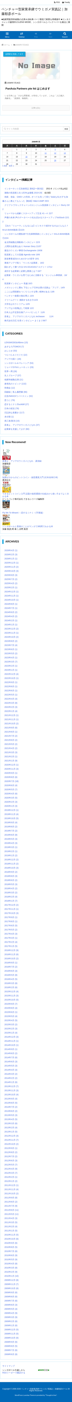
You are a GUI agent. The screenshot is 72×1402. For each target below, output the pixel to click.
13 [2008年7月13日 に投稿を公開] (65, 153)
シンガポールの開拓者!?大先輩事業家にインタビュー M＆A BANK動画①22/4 (35, 236)
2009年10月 (11, 1288)
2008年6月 (10, 1354)
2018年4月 (10, 888)
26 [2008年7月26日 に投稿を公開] (55, 160)
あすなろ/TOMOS (14, 346)
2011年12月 (11, 1185)
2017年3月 (10, 938)
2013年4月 (10, 1119)
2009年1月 (10, 1325)
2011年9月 (10, 1197)
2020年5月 (10, 789)
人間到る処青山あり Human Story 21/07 (22, 246)
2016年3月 (10, 983)
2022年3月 (10, 703)
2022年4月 (10, 699)
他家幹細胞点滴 (13, 379)
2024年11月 (11, 596)
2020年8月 (10, 777)
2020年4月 (10, 793)
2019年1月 (10, 855)
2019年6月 (10, 835)
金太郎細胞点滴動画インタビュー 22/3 (22, 242)
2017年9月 (10, 917)
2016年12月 (11, 950)
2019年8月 (10, 826)
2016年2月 (10, 987)
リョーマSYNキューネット (19, 367)
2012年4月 (10, 1169)
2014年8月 (10, 1053)
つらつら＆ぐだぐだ (15, 355)
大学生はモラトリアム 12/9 (17, 304)
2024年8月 (10, 604)
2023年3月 (10, 662)
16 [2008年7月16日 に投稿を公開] (26, 157)
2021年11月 (11, 719)
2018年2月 (10, 897)
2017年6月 (10, 925)
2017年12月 (11, 905)
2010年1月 (11, 1276)
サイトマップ (8, 1366)
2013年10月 (11, 1094)
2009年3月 (10, 1317)
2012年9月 (10, 1148)
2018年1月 (10, 901)
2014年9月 (10, 1049)
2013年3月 (10, 1123)
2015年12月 (11, 991)
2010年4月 (10, 1263)
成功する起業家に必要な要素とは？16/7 (22, 271)
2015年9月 (10, 1004)
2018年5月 (10, 884)
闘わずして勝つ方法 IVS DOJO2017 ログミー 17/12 (28, 267)
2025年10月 (11, 571)
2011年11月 (11, 1189)
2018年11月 (11, 864)
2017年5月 (10, 929)
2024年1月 (10, 624)
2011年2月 (10, 1226)
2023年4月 (10, 657)
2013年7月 (10, 1107)
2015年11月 (11, 995)
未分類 (9, 417)
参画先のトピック (15, 384)
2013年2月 (10, 1127)
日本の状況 (11, 408)
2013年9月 (10, 1099)
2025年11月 (11, 567)
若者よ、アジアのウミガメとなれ (22, 425)
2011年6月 (11, 1210)
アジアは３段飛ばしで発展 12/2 (19, 308)
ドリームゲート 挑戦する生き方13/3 (21, 300)
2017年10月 (11, 913)
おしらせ (10, 351)
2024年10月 (11, 600)
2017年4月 (10, 934)
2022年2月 (10, 707)
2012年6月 (10, 1160)
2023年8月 (10, 641)
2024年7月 (10, 608)
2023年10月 (11, 637)
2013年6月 (10, 1111)
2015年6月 (10, 1012)
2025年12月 (11, 563)
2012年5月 (10, 1164)
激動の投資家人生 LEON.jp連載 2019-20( (23, 193)
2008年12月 (11, 1329)
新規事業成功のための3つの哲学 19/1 (21, 259)
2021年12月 (11, 715)
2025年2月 (10, 587)
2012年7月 (10, 1156)
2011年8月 (10, 1202)
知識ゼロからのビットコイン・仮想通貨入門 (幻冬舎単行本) (30, 477)
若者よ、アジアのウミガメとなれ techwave (24, 316)
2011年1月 (10, 1230)
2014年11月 (11, 1041)
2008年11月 (11, 1334)
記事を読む (36, 108)
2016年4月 (10, 979)
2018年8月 (10, 876)
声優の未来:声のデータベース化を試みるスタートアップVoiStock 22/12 (35, 219)
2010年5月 (10, 1259)
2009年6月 (10, 1305)
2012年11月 (11, 1140)
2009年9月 (10, 1292)
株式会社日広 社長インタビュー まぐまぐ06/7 (25, 320)
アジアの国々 (12, 359)
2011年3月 (10, 1222)
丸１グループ (12, 375)
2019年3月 (10, 847)
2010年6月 (10, 1255)
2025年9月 (10, 575)
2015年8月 (10, 1008)
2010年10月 (11, 1239)
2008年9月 (10, 1342)
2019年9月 (10, 822)
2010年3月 (10, 1268)
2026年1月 (10, 558)
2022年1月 (10, 711)
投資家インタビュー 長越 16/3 (18, 283)
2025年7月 (10, 579)
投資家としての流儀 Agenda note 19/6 (22, 254)
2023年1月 (10, 670)
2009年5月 (10, 1309)
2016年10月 (11, 958)
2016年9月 (10, 962)
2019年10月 (11, 818)
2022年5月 (10, 694)
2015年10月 (11, 1000)
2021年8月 (10, 732)
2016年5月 (10, 975)
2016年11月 (11, 954)
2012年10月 (11, 1144)
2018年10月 (11, 868)
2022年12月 (11, 674)
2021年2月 (10, 756)
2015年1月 (10, 1033)
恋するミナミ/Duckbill (16, 404)
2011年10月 (11, 1193)
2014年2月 (10, 1078)
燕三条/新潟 (12, 421)
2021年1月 (10, 760)
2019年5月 (10, 839)
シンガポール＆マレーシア (18, 363)
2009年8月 (10, 1296)
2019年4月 (10, 843)
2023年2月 (10, 666)
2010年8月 (10, 1247)
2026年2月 (10, 554)
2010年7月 (10, 1251)
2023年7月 (10, 645)
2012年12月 (11, 1136)
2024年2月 (10, 620)
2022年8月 (10, 686)
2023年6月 (10, 649)
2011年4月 (10, 1218)
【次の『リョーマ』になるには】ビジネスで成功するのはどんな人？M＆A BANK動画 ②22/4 (35, 228)
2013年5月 (10, 1115)
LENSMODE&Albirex (16, 342)
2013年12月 (11, 1086)
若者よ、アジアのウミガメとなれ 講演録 (22, 461)
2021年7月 (10, 736)
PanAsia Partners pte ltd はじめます (27, 88)
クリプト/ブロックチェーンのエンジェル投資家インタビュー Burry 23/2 (36, 207)
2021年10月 (11, 723)
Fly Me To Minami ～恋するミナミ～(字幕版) (22, 513)
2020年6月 (10, 785)
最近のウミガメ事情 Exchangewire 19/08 (23, 250)
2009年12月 (11, 1280)
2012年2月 (10, 1177)
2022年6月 (10, 690)
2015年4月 (10, 1020)
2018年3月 (10, 892)
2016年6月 (10, 971)
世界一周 (10, 371)
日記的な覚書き (14, 412)
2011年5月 (11, 1214)
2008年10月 (11, 1338)
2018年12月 (11, 859)
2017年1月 (10, 946)
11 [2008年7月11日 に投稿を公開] (46, 153)
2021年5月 (10, 744)
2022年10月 (11, 678)
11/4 (51, 316)
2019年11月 (11, 814)
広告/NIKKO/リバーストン (18, 396)
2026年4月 (10, 550)
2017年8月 (10, 921)
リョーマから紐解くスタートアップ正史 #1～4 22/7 (28, 213)
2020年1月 (10, 806)
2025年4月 (10, 583)
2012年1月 (10, 1181)
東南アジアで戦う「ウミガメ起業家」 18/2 (24, 263)
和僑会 (9, 388)
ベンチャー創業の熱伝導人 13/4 (19, 296)
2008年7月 (10, 1350)
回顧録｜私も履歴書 (15, 392)
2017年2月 (10, 942)
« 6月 (4, 166)
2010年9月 (10, 1243)
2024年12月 (11, 591)
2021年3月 (10, 752)
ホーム (7, 45)
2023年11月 (11, 633)
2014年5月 (10, 1066)
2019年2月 (10, 851)
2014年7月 (10, 1057)
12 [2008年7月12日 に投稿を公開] (55, 153)
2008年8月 (10, 1346)
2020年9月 (10, 773)
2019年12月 (11, 810)
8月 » (11, 166)
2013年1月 (10, 1131)
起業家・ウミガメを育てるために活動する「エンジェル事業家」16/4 (34, 277)
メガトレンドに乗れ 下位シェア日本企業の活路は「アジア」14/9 (34, 287)
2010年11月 (11, 1235)
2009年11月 (11, 1284)
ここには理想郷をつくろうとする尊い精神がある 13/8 (29, 292)
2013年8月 (10, 1103)
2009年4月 (10, 1313)
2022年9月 (10, 682)
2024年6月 (10, 612)
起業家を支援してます (16, 429)
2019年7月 (10, 831)
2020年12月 (11, 765)
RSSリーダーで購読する (13, 1373)
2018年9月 (10, 872)
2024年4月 (10, 616)
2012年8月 (10, 1152)
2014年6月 (10, 1061)
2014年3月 (10, 1074)
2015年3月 (10, 1024)
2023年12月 (11, 629)
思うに (9, 400)
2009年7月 (10, 1301)
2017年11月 (11, 909)
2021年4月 (10, 748)
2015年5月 (10, 1016)
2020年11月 (11, 769)
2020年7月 (11, 781)
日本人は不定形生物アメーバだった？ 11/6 (24, 312)
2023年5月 (10, 653)
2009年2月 (10, 1321)
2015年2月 (10, 1028)
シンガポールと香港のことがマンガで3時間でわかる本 (27, 526)
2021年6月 (10, 740)
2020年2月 (10, 802)
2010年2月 (10, 1272)
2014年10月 (11, 1045)
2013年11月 (11, 1090)
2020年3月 (10, 798)
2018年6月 (10, 880)
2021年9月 (10, 727)
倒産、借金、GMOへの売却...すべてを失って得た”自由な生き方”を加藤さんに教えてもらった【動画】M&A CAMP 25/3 (35, 199)
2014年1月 (10, 1082)
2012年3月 (10, 1173)
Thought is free (51, 1395)
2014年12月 (11, 1037)
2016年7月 (10, 967)
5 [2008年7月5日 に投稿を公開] (55, 149)
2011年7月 (10, 1206)
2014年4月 (10, 1070)
